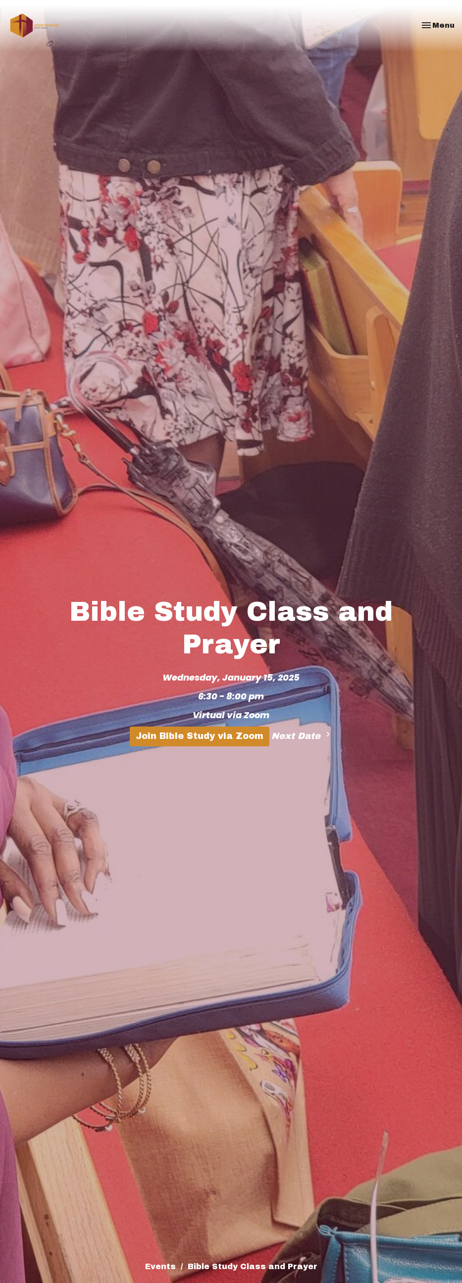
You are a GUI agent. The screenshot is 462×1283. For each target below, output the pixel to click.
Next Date (302, 735)
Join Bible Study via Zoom (199, 736)
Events (160, 1266)
